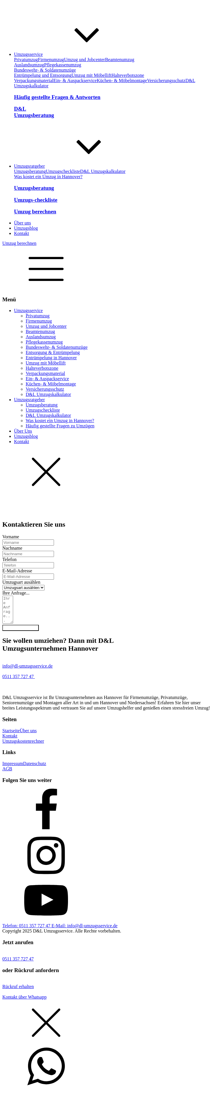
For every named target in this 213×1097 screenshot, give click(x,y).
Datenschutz (34, 768)
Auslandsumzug (29, 64)
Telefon (9, 559)
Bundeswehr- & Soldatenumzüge (45, 70)
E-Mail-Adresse (17, 570)
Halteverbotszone (127, 75)
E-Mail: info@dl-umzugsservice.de (84, 930)
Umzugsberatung (30, 171)
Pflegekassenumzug (62, 64)
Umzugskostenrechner (23, 746)
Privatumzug (26, 59)
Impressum (12, 768)
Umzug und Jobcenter (84, 59)
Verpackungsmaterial (33, 80)
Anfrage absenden (20, 633)
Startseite (11, 735)
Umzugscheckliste (63, 171)
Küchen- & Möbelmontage (122, 80)
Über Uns (23, 431)
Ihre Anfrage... (15, 592)
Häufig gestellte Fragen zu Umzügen (60, 425)
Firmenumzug (51, 59)
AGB (7, 774)
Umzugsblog (26, 436)
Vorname (10, 536)
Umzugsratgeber (29, 399)
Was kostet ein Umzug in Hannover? (48, 176)
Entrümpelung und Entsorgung (42, 75)
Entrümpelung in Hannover (51, 357)
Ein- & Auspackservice (75, 80)
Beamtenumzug (119, 59)
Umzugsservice (28, 310)
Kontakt (21, 441)
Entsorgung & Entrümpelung (53, 352)
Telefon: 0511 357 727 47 (26, 930)
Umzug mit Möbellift (91, 75)
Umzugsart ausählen (21, 582)
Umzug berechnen (19, 243)
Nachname (12, 548)
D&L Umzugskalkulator (102, 171)
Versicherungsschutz (166, 80)
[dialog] (106, 405)
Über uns (28, 735)
